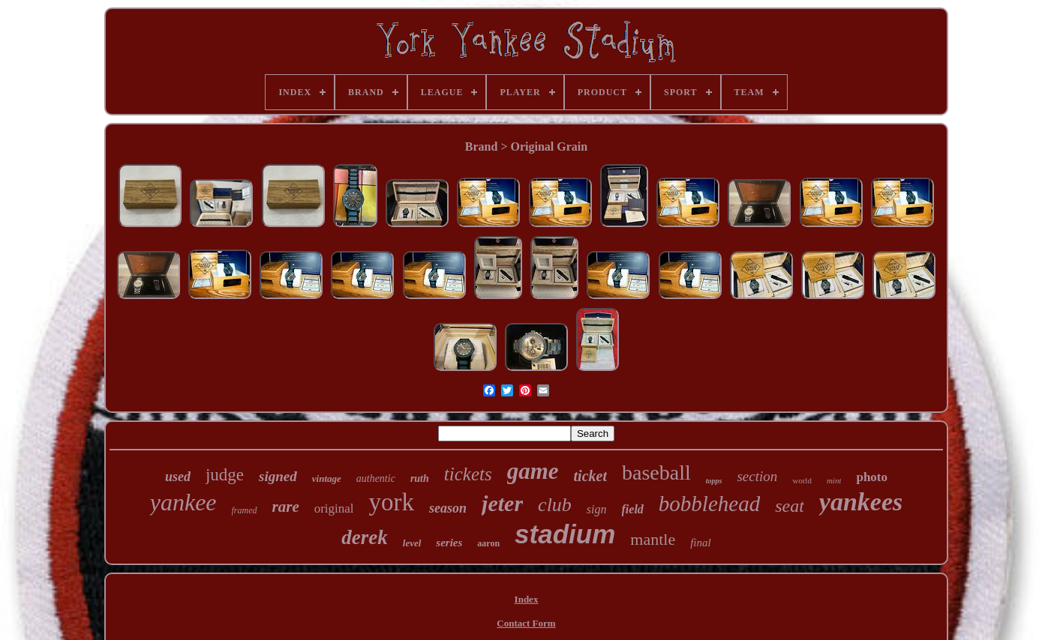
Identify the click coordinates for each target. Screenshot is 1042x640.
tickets (468, 474)
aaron (488, 543)
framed (244, 510)
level (412, 543)
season (448, 508)
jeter (502, 503)
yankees (860, 502)
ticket (590, 476)
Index (527, 599)
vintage (326, 478)
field (633, 509)
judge (225, 474)
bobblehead (709, 504)
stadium (565, 534)
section (757, 476)
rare (285, 507)
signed (278, 476)
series (449, 543)
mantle (652, 539)
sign (597, 509)
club (555, 505)
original (334, 508)
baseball (656, 472)
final (700, 543)
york (392, 502)
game (533, 471)
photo (871, 477)
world (802, 480)
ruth (419, 478)
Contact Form (526, 623)
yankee (183, 502)
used (178, 476)
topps (714, 481)
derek (364, 537)
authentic (375, 478)
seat (789, 506)
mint (834, 480)
